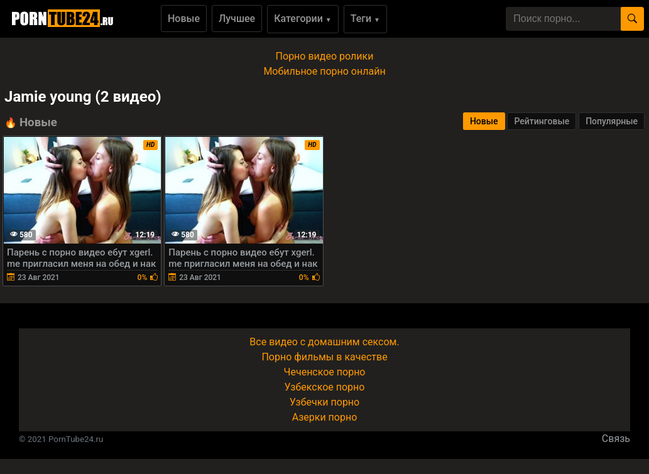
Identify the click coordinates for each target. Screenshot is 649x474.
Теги (365, 18)
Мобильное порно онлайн (324, 71)
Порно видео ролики (325, 56)
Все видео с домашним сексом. (324, 342)
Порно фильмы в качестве (324, 357)
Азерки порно (324, 417)
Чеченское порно (325, 372)
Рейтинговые (541, 121)
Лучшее (237, 18)
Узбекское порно (325, 387)
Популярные (612, 121)
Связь (616, 438)
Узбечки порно (324, 402)
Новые (184, 18)
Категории (303, 18)
